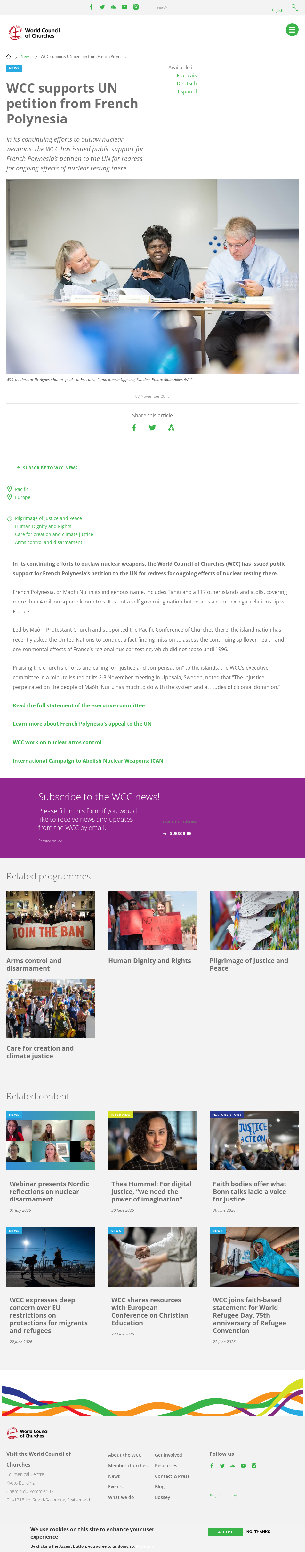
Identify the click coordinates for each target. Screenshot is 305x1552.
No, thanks (258, 1532)
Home (8, 56)
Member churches (128, 1465)
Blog (160, 1487)
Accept (225, 1532)
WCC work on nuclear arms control (57, 742)
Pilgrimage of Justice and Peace (48, 518)
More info (145, 1546)
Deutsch (187, 83)
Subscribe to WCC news (50, 467)
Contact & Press (172, 1476)
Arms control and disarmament (48, 542)
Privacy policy (50, 841)
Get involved (168, 1455)
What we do (121, 1497)
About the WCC (124, 1455)
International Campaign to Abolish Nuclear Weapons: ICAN (88, 760)
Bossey (162, 1497)
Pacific (21, 489)
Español (187, 91)
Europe (22, 497)
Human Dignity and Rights (43, 526)
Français (187, 75)
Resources (166, 1465)
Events (115, 1487)
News (26, 56)
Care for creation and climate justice (54, 534)
